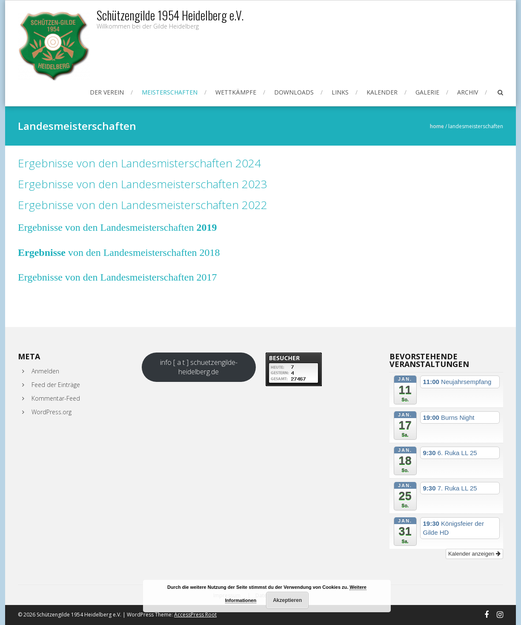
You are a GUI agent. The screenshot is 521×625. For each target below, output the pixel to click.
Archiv (467, 92)
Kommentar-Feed (55, 398)
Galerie (427, 92)
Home (437, 126)
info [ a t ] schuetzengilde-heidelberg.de (199, 367)
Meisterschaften (170, 92)
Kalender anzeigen (474, 553)
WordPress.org (51, 412)
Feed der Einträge (55, 385)
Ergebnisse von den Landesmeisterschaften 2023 (142, 184)
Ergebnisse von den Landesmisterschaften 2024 (139, 163)
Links (340, 92)
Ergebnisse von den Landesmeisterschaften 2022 (142, 204)
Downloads (294, 92)
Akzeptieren (287, 600)
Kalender (382, 92)
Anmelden (45, 371)
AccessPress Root (195, 614)
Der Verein (107, 92)
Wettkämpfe (235, 92)
